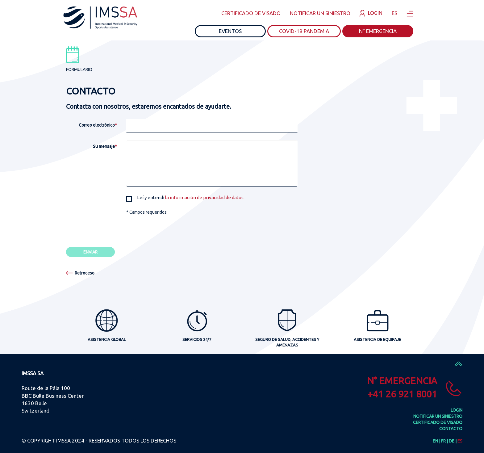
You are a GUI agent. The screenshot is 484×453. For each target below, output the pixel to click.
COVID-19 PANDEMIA (304, 31)
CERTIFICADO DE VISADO (251, 13)
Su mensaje (105, 146)
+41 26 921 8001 (402, 394)
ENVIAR (90, 252)
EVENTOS (230, 31)
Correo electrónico (98, 125)
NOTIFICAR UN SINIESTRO (320, 13)
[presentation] (173, 227)
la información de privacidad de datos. (204, 197)
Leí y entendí (185, 198)
